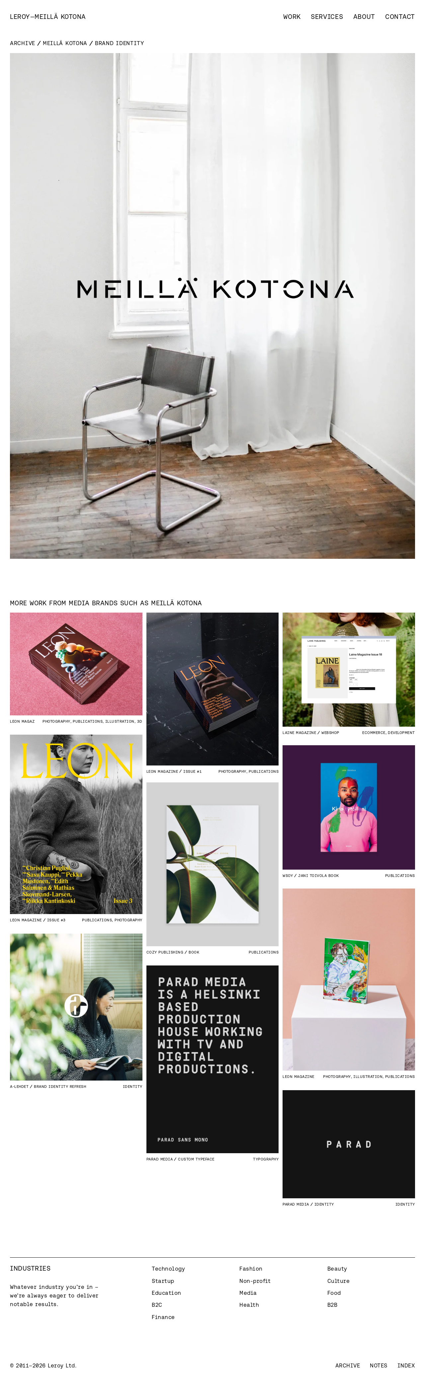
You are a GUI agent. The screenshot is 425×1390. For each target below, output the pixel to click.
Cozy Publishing (165, 952)
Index (406, 1365)
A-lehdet (19, 1086)
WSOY (288, 875)
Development (401, 732)
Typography (266, 1159)
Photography (56, 721)
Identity (132, 1086)
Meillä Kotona (65, 43)
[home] (48, 17)
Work (292, 16)
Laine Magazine (299, 732)
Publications (88, 721)
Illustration (119, 721)
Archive (22, 43)
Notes (378, 1365)
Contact (400, 16)
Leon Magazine (26, 721)
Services (327, 16)
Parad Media (159, 1159)
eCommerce (373, 732)
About (364, 16)
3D (139, 721)
